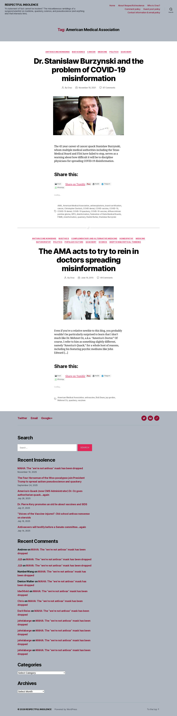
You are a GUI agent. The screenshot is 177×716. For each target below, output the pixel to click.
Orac (70, 87)
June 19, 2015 (87, 278)
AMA (60, 205)
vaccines (81, 400)
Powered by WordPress (65, 709)
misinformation (70, 217)
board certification (113, 205)
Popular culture (74, 242)
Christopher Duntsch (73, 208)
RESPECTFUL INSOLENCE (21, 4)
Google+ (47, 418)
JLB (20, 559)
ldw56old (23, 591)
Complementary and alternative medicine (94, 238)
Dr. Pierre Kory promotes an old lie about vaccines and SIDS (52, 504)
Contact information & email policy (144, 12)
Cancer (91, 52)
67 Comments (109, 87)
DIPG (73, 214)
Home (112, 5)
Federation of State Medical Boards (105, 214)
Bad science (78, 52)
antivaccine (90, 397)
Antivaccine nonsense (57, 52)
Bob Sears (100, 397)
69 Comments (106, 278)
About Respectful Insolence (131, 5)
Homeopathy (126, 238)
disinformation (83, 214)
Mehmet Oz (63, 400)
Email (34, 418)
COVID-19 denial (65, 211)
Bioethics (64, 238)
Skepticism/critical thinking (125, 242)
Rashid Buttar (92, 217)
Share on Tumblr (83, 184)
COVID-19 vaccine (99, 211)
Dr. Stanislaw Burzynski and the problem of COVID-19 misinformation (88, 69)
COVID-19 (113, 208)
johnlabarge (25, 620)
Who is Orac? (153, 5)
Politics (113, 52)
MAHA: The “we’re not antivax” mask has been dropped (50, 468)
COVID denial (89, 208)
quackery (81, 217)
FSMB (60, 217)
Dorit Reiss (24, 610)
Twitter (22, 418)
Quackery (126, 52)
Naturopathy (43, 242)
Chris (21, 601)
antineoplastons (97, 205)
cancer (60, 208)
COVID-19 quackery (81, 211)
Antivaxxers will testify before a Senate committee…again (52, 527)
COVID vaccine (101, 208)
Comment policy (132, 9)
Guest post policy (151, 9)
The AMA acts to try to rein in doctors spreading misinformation (88, 260)
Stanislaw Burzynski (107, 217)
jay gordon (110, 397)
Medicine (102, 52)
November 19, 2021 (87, 87)
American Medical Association (76, 205)
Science (103, 242)
